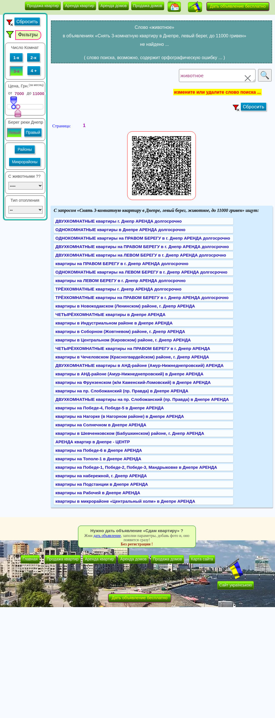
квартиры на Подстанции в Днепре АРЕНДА (101, 484)
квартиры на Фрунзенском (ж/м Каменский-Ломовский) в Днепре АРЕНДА (133, 382)
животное (217, 75)
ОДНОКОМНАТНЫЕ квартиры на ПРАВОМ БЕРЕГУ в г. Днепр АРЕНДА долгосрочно (142, 238)
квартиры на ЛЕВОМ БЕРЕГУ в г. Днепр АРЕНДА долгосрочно (120, 280)
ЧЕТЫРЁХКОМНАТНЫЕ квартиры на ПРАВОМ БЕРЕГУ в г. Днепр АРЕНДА (132, 348)
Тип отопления (24, 200)
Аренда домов (113, 5)
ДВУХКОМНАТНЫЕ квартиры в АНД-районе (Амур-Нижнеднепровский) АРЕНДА (139, 365)
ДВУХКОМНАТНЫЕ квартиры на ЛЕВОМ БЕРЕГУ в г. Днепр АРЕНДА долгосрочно (140, 255)
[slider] (13, 102)
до (29, 93)
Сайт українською (235, 585)
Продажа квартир (43, 5)
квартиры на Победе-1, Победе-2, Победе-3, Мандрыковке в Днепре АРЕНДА (136, 467)
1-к (16, 57)
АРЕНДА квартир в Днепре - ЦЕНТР (92, 441)
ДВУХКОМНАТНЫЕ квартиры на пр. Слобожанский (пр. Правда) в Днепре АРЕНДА (142, 399)
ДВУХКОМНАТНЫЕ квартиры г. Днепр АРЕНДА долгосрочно (118, 221)
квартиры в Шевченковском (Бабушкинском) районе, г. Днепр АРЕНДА (129, 433)
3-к (17, 71)
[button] (174, 7)
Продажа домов (147, 5)
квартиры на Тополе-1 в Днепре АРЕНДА (98, 458)
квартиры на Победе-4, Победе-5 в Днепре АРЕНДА (109, 407)
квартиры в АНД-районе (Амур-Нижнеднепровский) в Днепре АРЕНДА (129, 373)
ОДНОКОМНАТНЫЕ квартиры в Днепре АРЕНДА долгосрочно (120, 229)
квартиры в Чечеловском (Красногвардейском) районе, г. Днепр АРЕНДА (132, 356)
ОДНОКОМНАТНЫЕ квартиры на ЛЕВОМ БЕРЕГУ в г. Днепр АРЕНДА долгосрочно (141, 272)
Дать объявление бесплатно (238, 6)
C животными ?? (24, 176)
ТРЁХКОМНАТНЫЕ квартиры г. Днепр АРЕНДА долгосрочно (118, 289)
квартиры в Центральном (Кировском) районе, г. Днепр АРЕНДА (123, 339)
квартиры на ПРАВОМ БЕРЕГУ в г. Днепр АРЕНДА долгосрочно (121, 263)
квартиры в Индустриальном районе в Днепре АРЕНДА (114, 323)
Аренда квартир (79, 5)
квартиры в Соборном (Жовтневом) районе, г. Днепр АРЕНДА (120, 331)
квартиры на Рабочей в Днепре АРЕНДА (97, 492)
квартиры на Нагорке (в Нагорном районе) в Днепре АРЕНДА (119, 416)
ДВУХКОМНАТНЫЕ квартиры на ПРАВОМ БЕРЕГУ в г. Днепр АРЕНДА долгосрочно (142, 246)
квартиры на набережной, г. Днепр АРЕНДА (101, 475)
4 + (34, 70)
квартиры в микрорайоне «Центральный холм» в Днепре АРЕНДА (125, 501)
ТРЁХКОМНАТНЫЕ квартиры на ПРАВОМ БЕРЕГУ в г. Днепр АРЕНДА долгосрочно (142, 297)
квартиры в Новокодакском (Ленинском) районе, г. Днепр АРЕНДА (125, 306)
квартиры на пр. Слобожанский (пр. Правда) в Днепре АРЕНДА (121, 390)
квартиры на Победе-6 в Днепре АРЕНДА (98, 450)
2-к (33, 57)
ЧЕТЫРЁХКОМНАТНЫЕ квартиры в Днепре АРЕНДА (110, 314)
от (10, 93)
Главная (30, 559)
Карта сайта (202, 559)
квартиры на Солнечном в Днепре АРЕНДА (100, 424)
